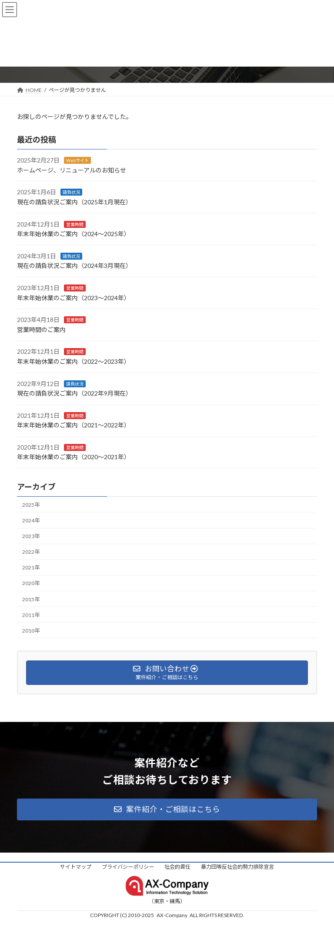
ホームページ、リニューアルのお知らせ (71, 170)
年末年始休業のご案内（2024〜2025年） (73, 233)
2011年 (31, 614)
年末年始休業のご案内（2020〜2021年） (73, 457)
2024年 (31, 520)
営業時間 (75, 224)
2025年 (31, 504)
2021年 (31, 567)
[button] (167, 809)
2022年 (31, 552)
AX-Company (172, 915)
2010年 (31, 630)
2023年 (31, 536)
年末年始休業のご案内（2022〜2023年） (73, 361)
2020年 (31, 583)
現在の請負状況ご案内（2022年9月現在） (74, 393)
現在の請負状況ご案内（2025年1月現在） (74, 202)
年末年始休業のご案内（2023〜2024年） (73, 297)
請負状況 (71, 192)
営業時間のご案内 (41, 329)
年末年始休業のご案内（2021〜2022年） (73, 425)
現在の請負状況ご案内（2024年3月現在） (74, 265)
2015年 (31, 599)
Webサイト (77, 160)
